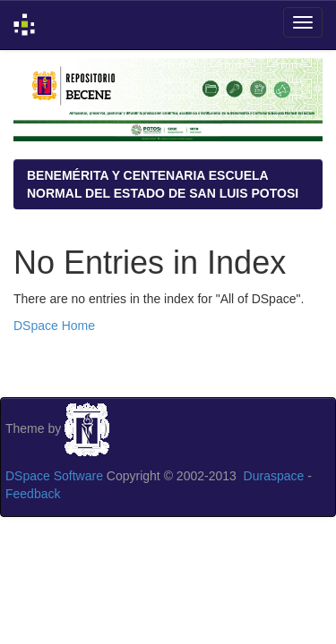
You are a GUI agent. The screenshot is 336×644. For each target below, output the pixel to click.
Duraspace (274, 476)
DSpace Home (54, 325)
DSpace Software (54, 476)
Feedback (32, 494)
